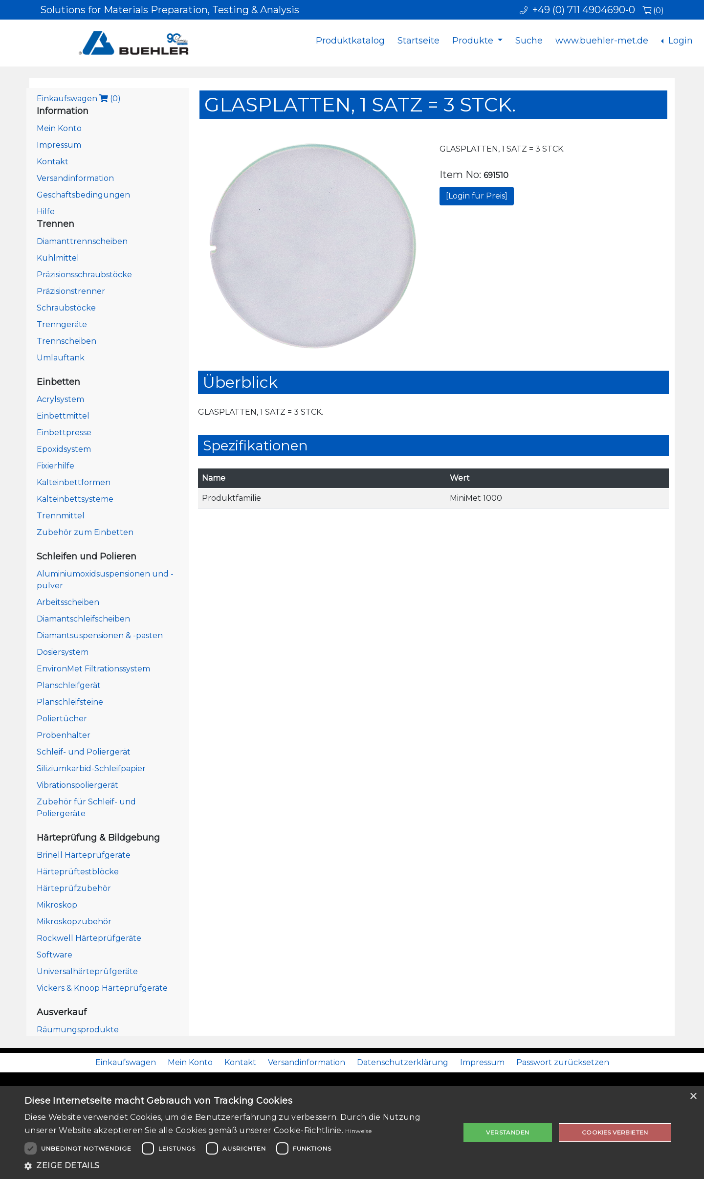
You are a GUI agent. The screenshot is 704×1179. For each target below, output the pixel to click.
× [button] (693, 1096)
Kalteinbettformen (73, 482)
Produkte (474, 40)
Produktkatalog (350, 40)
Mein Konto (59, 128)
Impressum (59, 145)
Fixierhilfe (55, 465)
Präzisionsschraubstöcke (84, 274)
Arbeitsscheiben (68, 602)
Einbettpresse (64, 432)
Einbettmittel (63, 416)
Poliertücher (62, 718)
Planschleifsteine (70, 702)
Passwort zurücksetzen (562, 1062)
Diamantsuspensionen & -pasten (100, 635)
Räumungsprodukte (78, 1029)
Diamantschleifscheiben (83, 618)
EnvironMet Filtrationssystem (93, 668)
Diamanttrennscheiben (82, 241)
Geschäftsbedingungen (83, 195)
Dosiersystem (62, 652)
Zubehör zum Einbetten (85, 532)
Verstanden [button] (507, 1132)
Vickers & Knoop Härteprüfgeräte (102, 988)
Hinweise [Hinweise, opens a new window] (358, 1131)
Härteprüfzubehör (74, 888)
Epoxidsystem (64, 449)
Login (679, 40)
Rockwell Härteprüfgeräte (89, 938)
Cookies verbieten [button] (615, 1132)
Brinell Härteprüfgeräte (84, 855)
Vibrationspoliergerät (77, 785)
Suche (529, 40)
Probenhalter (63, 735)
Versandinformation (75, 178)
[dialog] (352, 1132)
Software (54, 954)
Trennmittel (61, 515)
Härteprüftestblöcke (78, 871)
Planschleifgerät (69, 685)
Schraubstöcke (66, 307)
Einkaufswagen (79, 98)
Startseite (418, 40)
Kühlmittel (58, 258)
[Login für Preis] (476, 195)
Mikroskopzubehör (74, 921)
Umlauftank (61, 357)
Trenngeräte (62, 324)
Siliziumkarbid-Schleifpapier (91, 768)
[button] (235, 1166)
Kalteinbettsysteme (75, 499)
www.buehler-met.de (601, 40)
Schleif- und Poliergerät (84, 751)
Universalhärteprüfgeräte (87, 971)
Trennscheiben (66, 341)
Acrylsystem (60, 399)
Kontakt (52, 161)
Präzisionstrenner (71, 291)
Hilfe (46, 211)
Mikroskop (57, 905)
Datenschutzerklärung (402, 1062)
